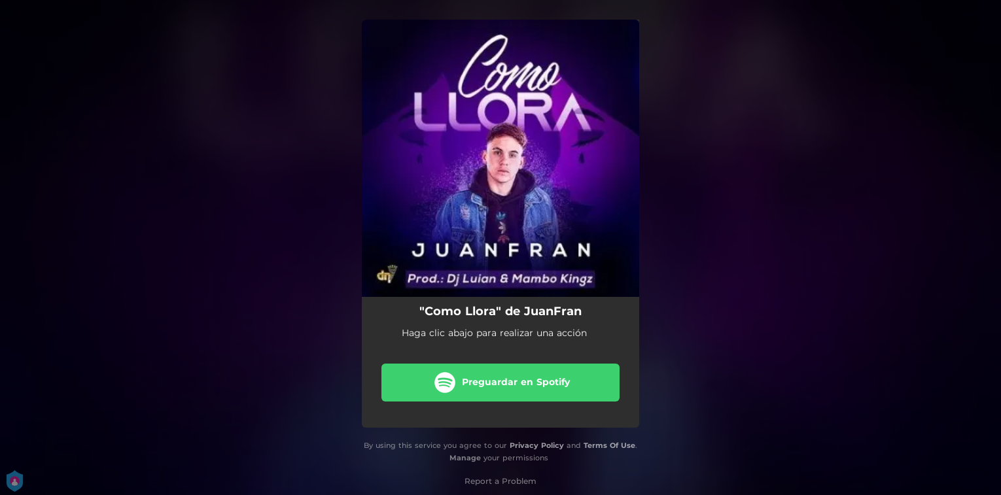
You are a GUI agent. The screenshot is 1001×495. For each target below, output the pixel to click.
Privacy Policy (537, 445)
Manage (465, 457)
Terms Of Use (609, 445)
